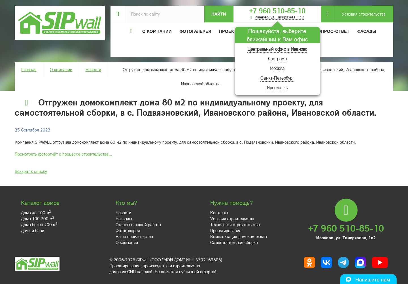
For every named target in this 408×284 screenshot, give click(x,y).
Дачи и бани (32, 230)
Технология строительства (235, 224)
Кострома (277, 58)
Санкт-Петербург (277, 77)
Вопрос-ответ (332, 31)
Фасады (366, 31)
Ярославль (277, 87)
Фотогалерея (195, 31)
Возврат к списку (31, 171)
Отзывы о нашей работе (138, 224)
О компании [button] (157, 31)
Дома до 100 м (36, 212)
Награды (124, 218)
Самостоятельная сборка (234, 242)
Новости (93, 69)
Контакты (219, 212)
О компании (61, 69)
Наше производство (134, 236)
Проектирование (225, 230)
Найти (218, 13)
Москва (277, 68)
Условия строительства (360, 14)
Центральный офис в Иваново (277, 49)
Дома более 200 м (39, 224)
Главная (29, 69)
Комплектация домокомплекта (238, 236)
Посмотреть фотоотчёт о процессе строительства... (63, 153)
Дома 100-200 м (37, 218)
